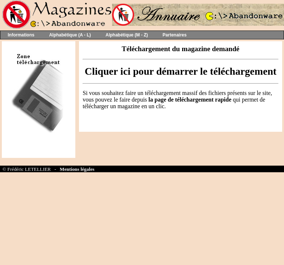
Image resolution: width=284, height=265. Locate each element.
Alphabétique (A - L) (70, 35)
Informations (21, 35)
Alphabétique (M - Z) (126, 35)
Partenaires (175, 35)
